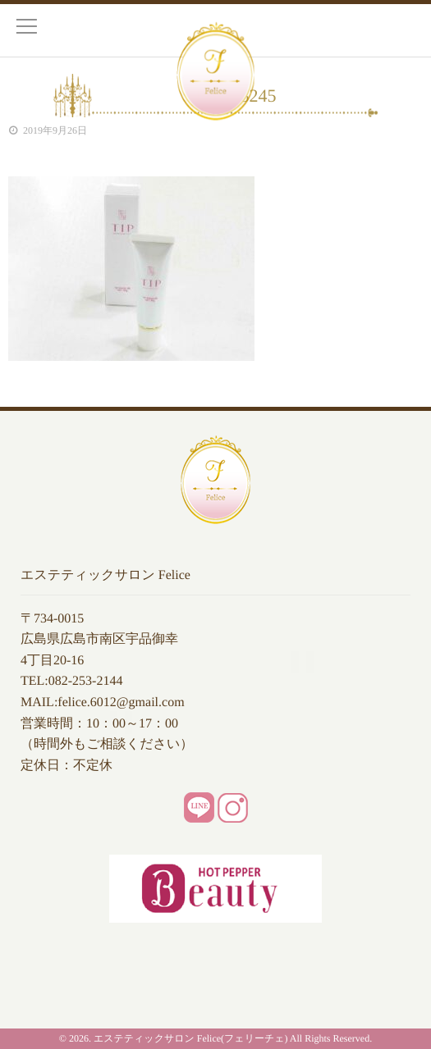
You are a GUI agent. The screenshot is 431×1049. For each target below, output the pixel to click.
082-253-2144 (85, 681)
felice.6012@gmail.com (120, 702)
